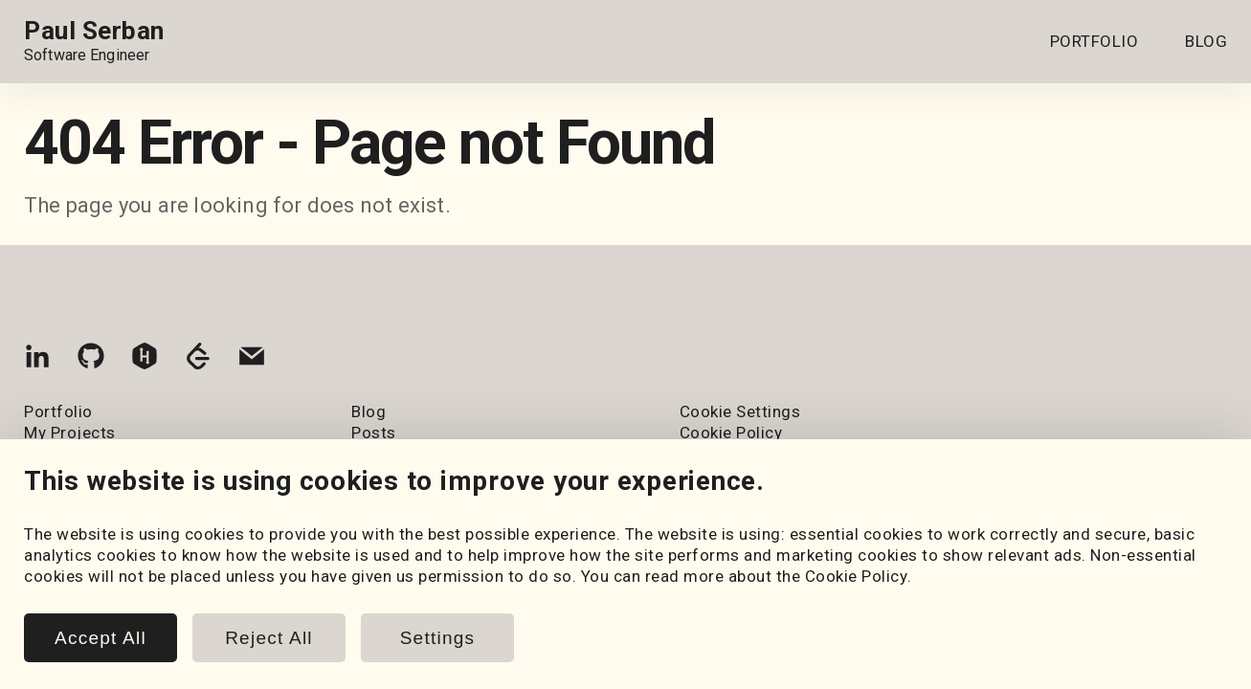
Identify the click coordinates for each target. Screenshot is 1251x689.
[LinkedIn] (37, 360)
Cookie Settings (740, 411)
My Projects (70, 432)
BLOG (1206, 41)
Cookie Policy (856, 576)
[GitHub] (91, 360)
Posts (373, 432)
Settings (438, 638)
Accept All (100, 638)
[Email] (251, 360)
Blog (368, 411)
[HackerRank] (144, 360)
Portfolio (58, 411)
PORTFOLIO (1094, 41)
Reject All (269, 638)
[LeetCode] (198, 360)
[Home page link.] (94, 41)
